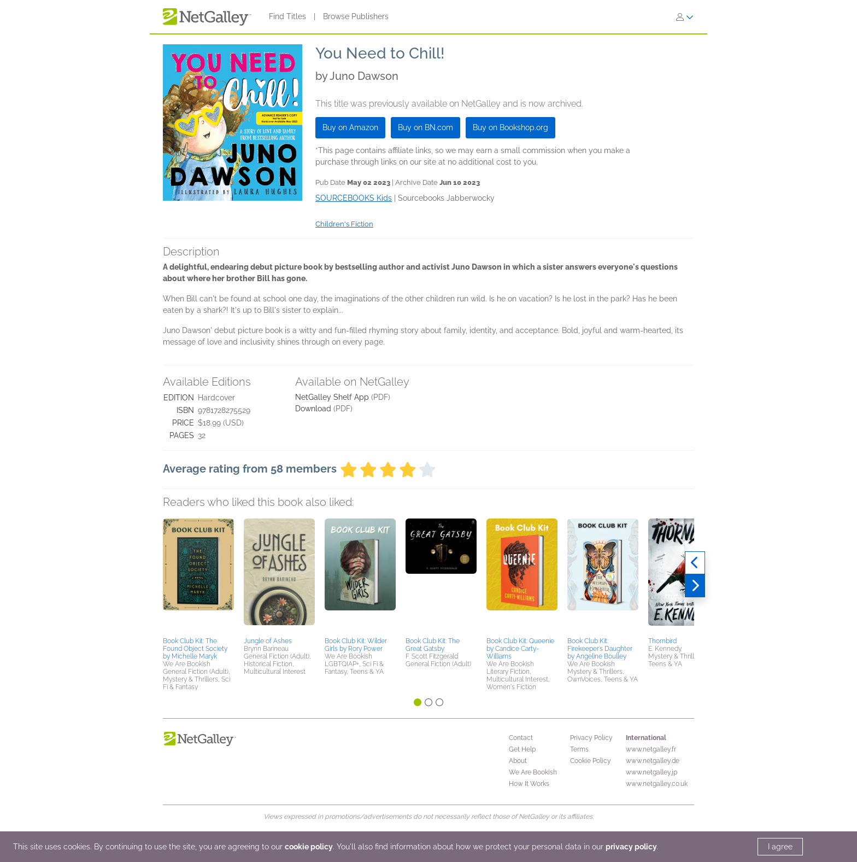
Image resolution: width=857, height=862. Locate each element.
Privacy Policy (591, 738)
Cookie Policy (590, 761)
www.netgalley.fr (651, 749)
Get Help (522, 749)
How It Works (529, 784)
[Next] (695, 585)
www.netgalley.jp (651, 772)
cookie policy (309, 846)
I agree (780, 846)
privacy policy (631, 846)
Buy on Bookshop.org (510, 127)
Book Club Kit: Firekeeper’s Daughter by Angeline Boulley (599, 648)
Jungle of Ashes (268, 641)
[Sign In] (685, 17)
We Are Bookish (533, 772)
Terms (579, 749)
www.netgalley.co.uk (657, 784)
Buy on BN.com (425, 127)
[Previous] (695, 562)
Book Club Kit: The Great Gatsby (433, 645)
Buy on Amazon (350, 127)
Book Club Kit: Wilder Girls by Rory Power (356, 645)
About (518, 761)
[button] (198, 576)
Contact (521, 738)
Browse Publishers (356, 16)
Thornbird (662, 641)
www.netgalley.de (652, 761)
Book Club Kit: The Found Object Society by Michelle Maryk (195, 648)
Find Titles (287, 16)
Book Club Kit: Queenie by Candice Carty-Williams (520, 648)
